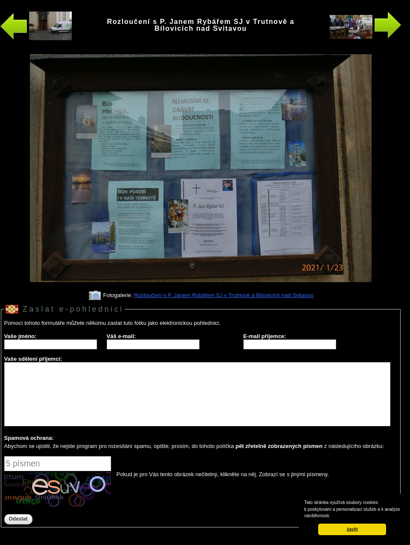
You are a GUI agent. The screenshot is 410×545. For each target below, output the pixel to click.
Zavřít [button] (352, 529)
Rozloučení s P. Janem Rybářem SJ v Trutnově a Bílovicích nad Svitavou (223, 295)
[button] (332, 516)
